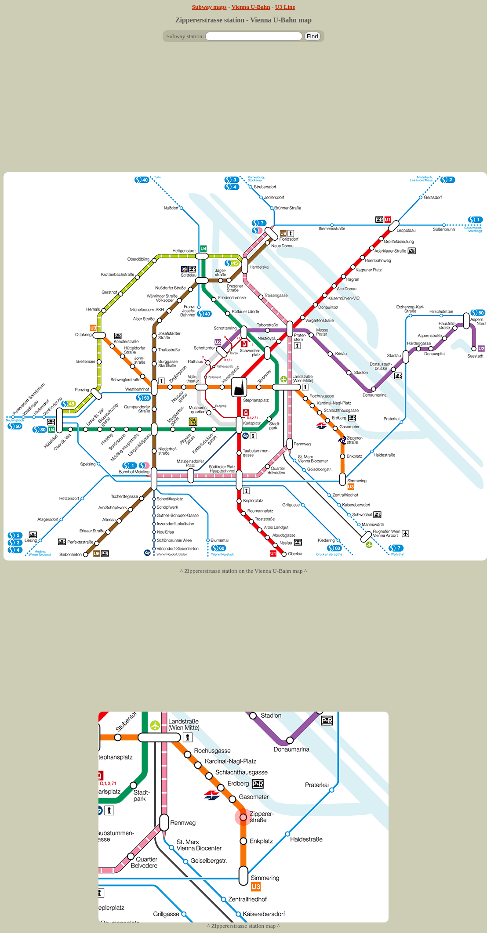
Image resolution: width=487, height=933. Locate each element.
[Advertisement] (244, 110)
